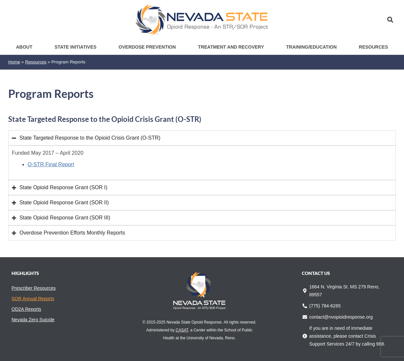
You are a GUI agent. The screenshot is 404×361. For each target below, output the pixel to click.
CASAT (182, 330)
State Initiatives (76, 47)
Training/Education (311, 47)
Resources (373, 47)
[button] (390, 19)
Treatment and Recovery (231, 47)
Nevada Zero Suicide (33, 319)
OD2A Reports (26, 309)
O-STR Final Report (51, 164)
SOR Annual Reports (32, 298)
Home (14, 61)
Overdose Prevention (147, 47)
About (24, 47)
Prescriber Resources (33, 288)
